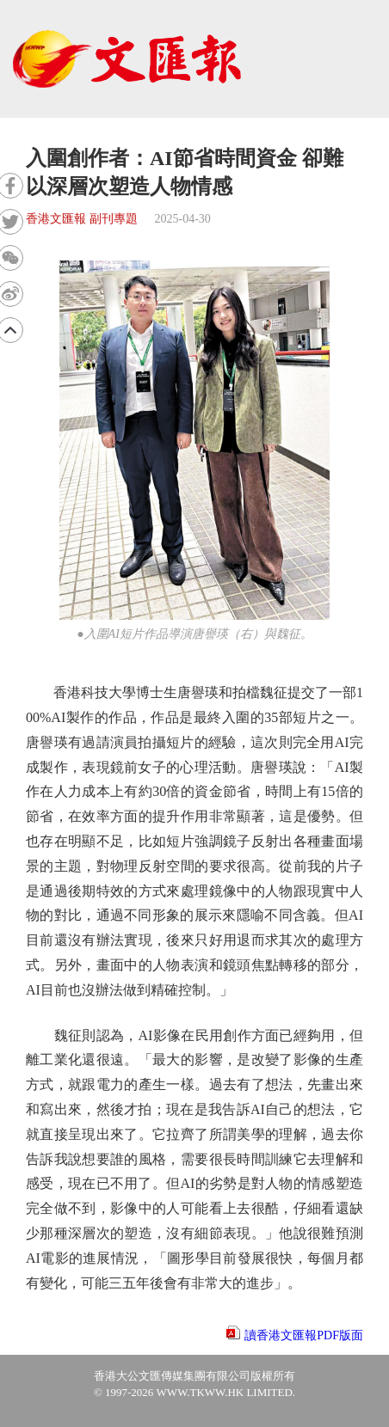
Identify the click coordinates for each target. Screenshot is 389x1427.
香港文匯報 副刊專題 (82, 218)
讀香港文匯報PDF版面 (303, 1335)
